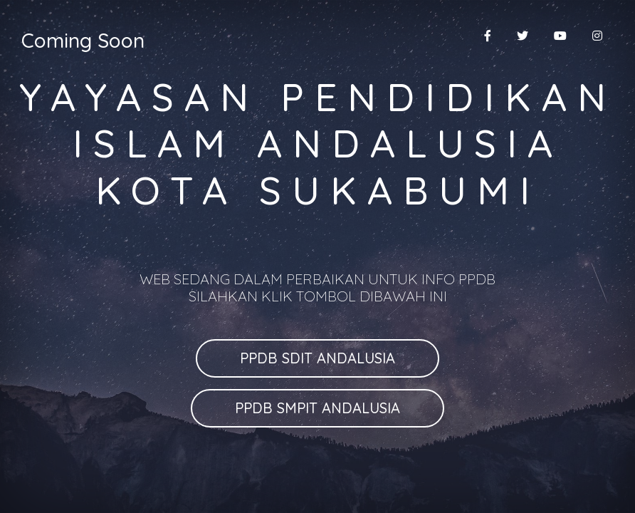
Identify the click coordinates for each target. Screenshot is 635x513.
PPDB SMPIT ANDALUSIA (317, 408)
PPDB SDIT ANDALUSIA (317, 358)
